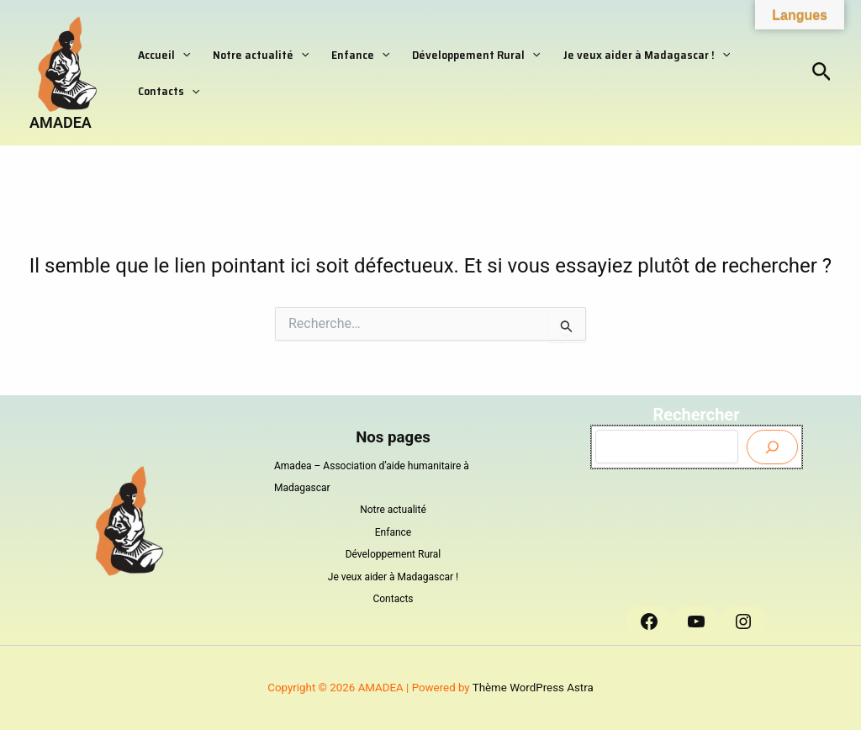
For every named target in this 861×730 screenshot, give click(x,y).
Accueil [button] (161, 51)
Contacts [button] (166, 93)
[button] (180, 51)
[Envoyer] (772, 447)
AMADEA (60, 122)
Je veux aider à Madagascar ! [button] (621, 51)
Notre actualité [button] (252, 51)
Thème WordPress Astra (533, 687)
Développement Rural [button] (456, 51)
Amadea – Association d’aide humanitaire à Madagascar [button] (371, 477)
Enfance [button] (347, 51)
